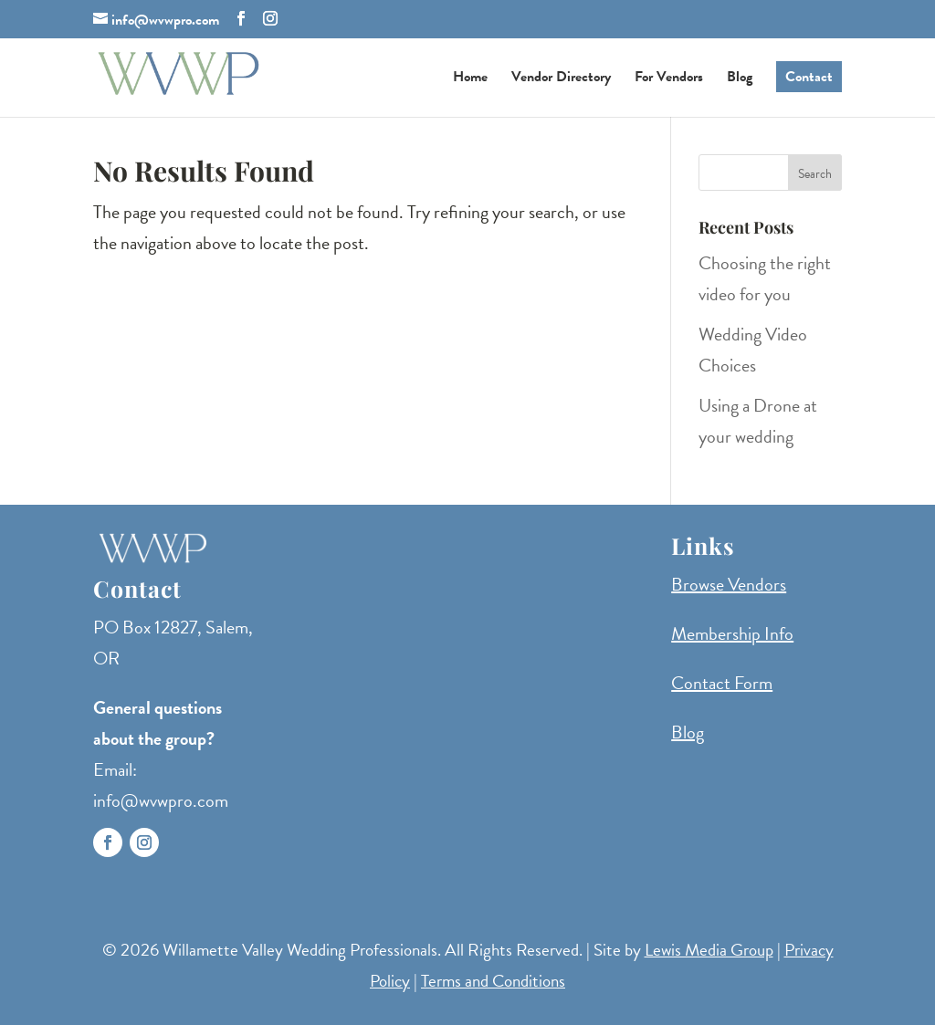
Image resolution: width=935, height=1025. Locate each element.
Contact (809, 77)
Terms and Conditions (493, 980)
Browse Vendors (728, 584)
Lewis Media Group (709, 949)
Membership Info (732, 633)
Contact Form (721, 682)
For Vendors (669, 79)
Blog (739, 79)
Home (470, 79)
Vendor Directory (561, 79)
